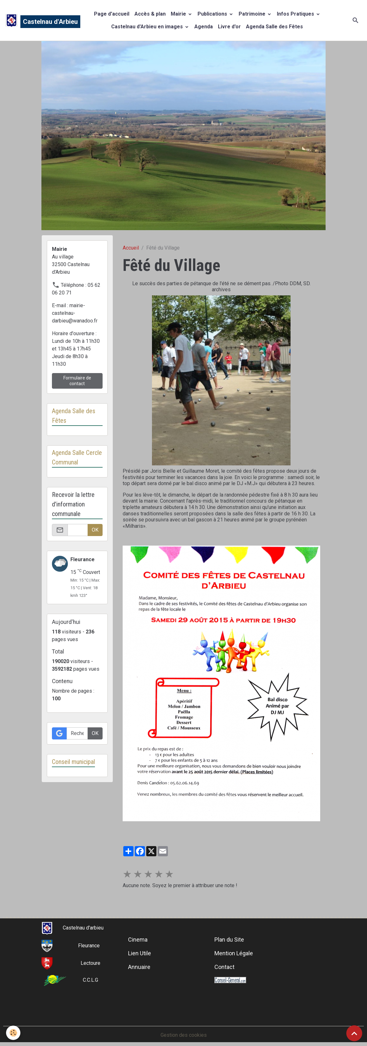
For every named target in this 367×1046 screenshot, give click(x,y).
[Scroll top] (354, 1033)
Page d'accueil (111, 14)
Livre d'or (229, 27)
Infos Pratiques (296, 14)
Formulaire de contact (77, 380)
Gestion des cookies (184, 1035)
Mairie (179, 14)
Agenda (203, 27)
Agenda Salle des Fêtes (274, 27)
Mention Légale (233, 953)
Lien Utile (139, 953)
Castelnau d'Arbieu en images (147, 27)
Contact (224, 967)
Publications (213, 14)
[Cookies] (13, 1033)
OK (95, 530)
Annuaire (139, 967)
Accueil (131, 248)
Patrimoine (253, 14)
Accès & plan (150, 14)
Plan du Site (229, 939)
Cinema (138, 939)
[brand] (36, 20)
